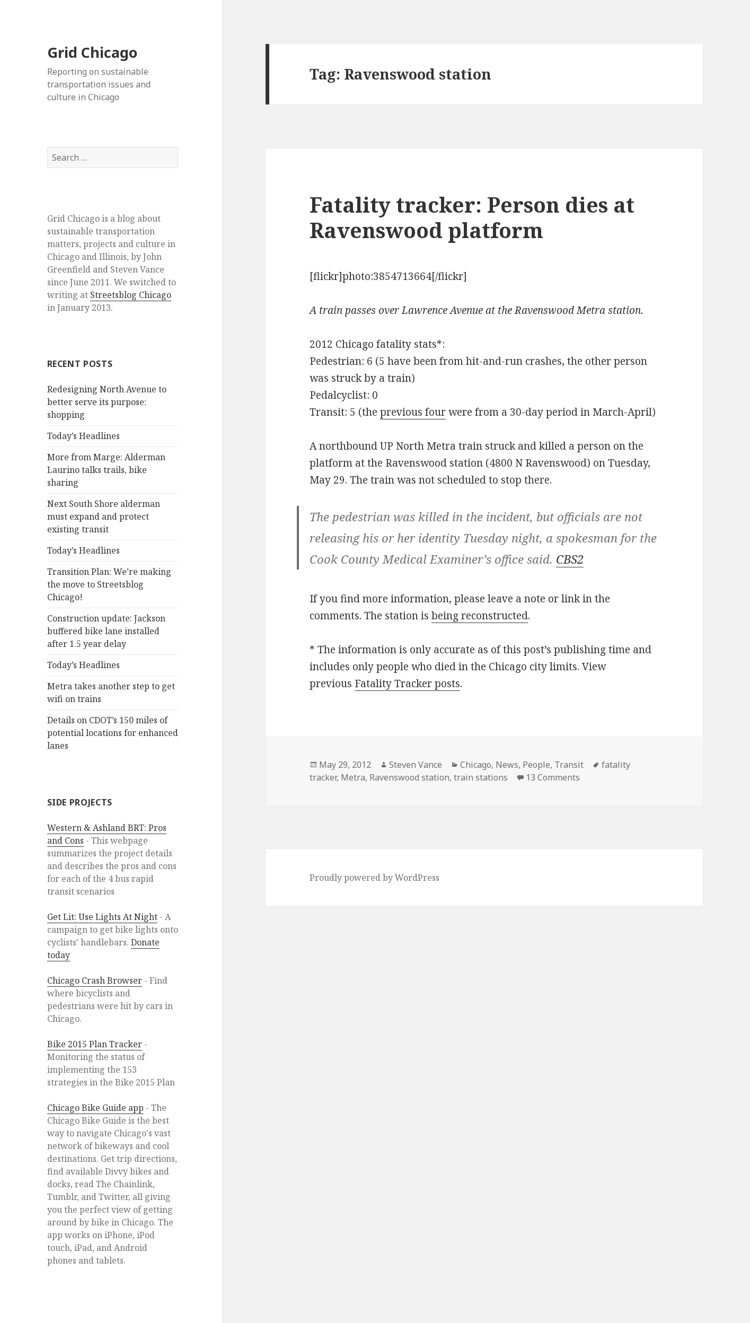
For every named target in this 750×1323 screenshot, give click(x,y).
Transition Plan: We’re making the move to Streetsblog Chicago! (109, 584)
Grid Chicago (92, 52)
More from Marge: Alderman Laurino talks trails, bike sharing (106, 469)
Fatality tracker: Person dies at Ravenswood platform (472, 217)
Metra (353, 777)
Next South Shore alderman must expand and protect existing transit (103, 516)
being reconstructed (479, 616)
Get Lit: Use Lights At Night (102, 917)
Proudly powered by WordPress (374, 877)
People (536, 764)
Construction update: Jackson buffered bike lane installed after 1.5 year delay (106, 631)
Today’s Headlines (83, 436)
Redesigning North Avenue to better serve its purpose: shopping (106, 401)
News (507, 764)
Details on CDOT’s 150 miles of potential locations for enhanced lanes (112, 732)
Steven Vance (415, 764)
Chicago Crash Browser (94, 980)
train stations (481, 777)
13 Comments (553, 777)
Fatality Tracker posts (407, 683)
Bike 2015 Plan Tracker (94, 1044)
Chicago (475, 764)
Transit (569, 764)
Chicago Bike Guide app (95, 1108)
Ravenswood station (409, 777)
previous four (413, 412)
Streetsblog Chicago (130, 295)
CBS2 (570, 559)
